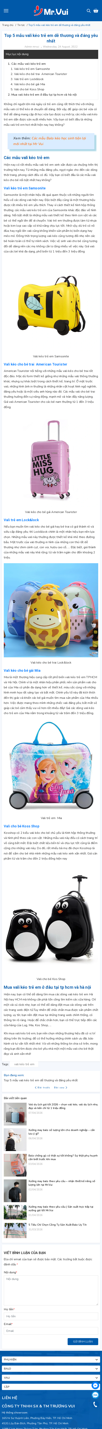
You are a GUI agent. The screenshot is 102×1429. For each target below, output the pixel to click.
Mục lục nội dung (17, 54)
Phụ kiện (51, 1360)
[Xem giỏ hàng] (95, 10)
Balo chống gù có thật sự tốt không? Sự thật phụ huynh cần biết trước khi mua (63, 1157)
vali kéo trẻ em (24, 1064)
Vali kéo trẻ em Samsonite (32, 69)
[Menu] (6, 10)
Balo (51, 1369)
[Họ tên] (51, 1316)
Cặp (51, 1387)
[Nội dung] (51, 1290)
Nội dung (10, 1272)
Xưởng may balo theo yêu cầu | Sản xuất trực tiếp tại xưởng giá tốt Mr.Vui (60, 1208)
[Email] (51, 1331)
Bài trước (43, 1087)
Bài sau (60, 1087)
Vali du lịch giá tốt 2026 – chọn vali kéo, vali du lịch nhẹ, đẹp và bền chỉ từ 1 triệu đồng (63, 1106)
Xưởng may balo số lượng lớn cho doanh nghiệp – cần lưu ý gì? (61, 1131)
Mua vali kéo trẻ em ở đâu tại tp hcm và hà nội (44, 95)
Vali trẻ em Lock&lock (29, 79)
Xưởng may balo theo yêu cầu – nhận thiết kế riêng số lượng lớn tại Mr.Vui (61, 1183)
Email (8, 1324)
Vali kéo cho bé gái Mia (29, 84)
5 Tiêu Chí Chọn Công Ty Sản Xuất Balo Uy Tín (57, 1225)
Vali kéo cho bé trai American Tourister (40, 74)
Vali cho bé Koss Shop (29, 89)
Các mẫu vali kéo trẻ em (28, 64)
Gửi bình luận (83, 1341)
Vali (51, 1378)
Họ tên (9, 1309)
